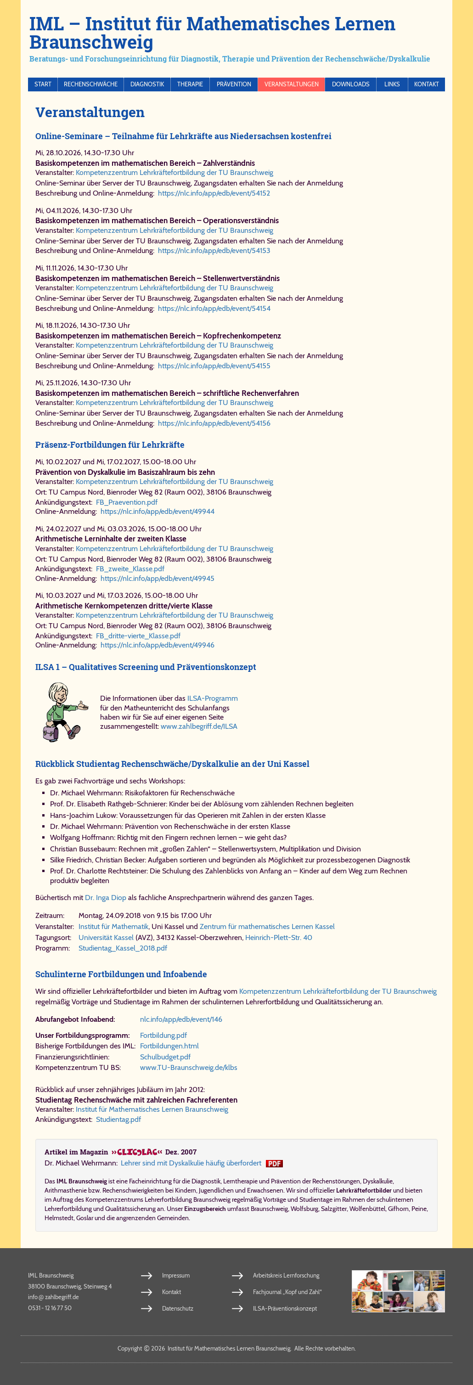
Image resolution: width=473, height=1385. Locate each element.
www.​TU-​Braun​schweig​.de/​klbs (188, 1067)
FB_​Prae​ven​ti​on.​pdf (127, 502)
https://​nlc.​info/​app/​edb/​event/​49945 (157, 578)
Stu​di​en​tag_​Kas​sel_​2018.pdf (123, 948)
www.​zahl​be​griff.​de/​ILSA (199, 726)
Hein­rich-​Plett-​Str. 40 (278, 937)
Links (392, 84)
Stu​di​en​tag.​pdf (118, 1119)
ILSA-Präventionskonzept (285, 1308)
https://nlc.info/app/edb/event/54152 (214, 193)
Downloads (351, 84)
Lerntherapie (240, 1181)
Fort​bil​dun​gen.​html (169, 1046)
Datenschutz (177, 1308)
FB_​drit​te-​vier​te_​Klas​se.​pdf (138, 635)
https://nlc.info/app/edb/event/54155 (214, 365)
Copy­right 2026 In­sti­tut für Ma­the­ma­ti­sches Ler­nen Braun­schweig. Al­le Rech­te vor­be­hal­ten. (237, 1348)
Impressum (176, 1275)
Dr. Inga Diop (105, 897)
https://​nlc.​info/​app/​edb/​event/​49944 (157, 511)
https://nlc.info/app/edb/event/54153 (214, 250)
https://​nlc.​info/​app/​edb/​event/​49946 (157, 645)
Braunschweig (269, 1209)
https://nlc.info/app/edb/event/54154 (214, 308)
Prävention (234, 84)
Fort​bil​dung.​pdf (163, 1035)
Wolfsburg (304, 1209)
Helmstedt (59, 1218)
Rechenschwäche (91, 84)
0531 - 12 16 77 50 (50, 1308)
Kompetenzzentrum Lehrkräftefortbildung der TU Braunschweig (174, 172)
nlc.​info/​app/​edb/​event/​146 (181, 1019)
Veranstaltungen (292, 84)
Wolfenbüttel (367, 1209)
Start (42, 84)
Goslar (84, 1218)
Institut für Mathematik (113, 926)
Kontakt (426, 84)
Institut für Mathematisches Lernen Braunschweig (152, 1109)
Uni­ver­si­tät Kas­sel (106, 937)
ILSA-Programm (212, 698)
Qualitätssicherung (130, 1209)
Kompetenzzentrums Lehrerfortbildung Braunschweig (158, 1199)
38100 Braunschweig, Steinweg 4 (70, 1286)
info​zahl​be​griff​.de (53, 1297)
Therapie (190, 84)
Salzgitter (334, 1209)
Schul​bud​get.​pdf (165, 1057)
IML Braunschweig (50, 1275)
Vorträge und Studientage (297, 1199)
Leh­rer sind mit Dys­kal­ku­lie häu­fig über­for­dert (191, 1163)
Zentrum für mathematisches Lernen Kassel (267, 926)
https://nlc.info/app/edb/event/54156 (214, 423)
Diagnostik (147, 84)
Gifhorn (398, 1209)
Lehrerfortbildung (68, 1209)
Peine (419, 1209)
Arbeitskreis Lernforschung (286, 1275)
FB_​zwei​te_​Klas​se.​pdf (130, 568)
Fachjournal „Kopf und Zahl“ (287, 1291)
